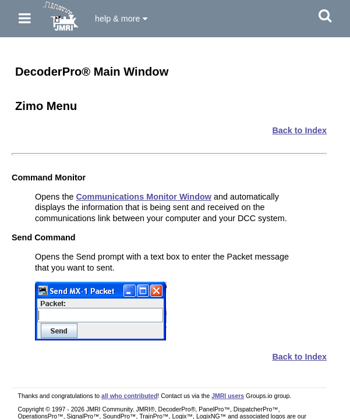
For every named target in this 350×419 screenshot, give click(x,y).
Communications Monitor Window (143, 196)
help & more (121, 18)
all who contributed (129, 395)
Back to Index (299, 130)
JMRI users (227, 395)
